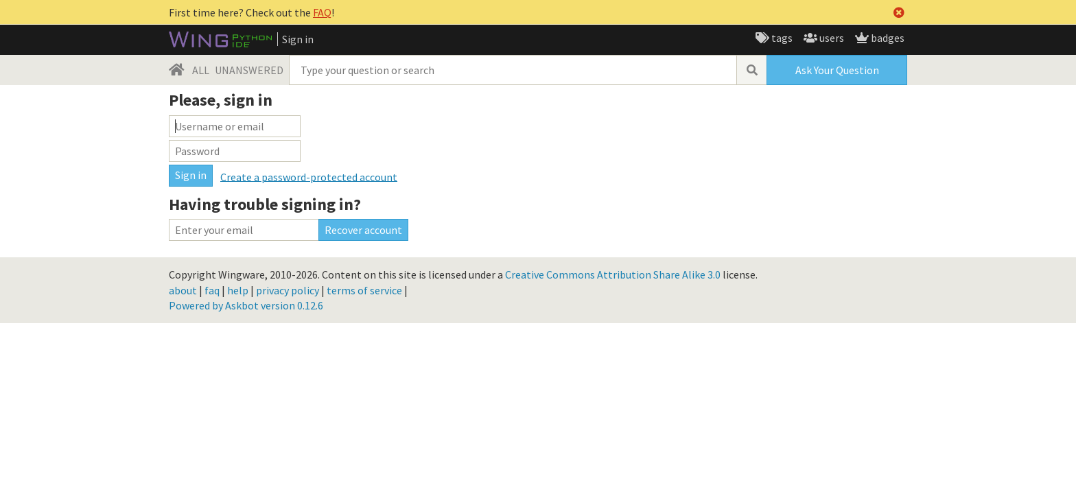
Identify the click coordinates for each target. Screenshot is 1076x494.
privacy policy (287, 290)
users (830, 38)
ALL (200, 70)
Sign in (298, 39)
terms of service (364, 290)
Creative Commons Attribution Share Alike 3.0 (613, 274)
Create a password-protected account (308, 176)
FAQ (322, 12)
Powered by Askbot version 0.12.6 (246, 305)
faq (212, 290)
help (237, 290)
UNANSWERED (249, 70)
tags (781, 38)
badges (886, 38)
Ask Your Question (837, 70)
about (183, 290)
